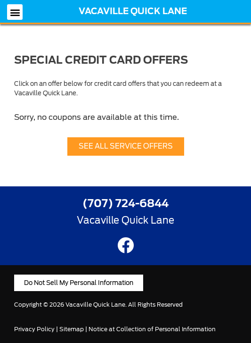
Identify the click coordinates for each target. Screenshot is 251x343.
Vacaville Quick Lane (133, 11)
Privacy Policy (34, 329)
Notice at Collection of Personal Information (152, 329)
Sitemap (71, 329)
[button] (15, 12)
